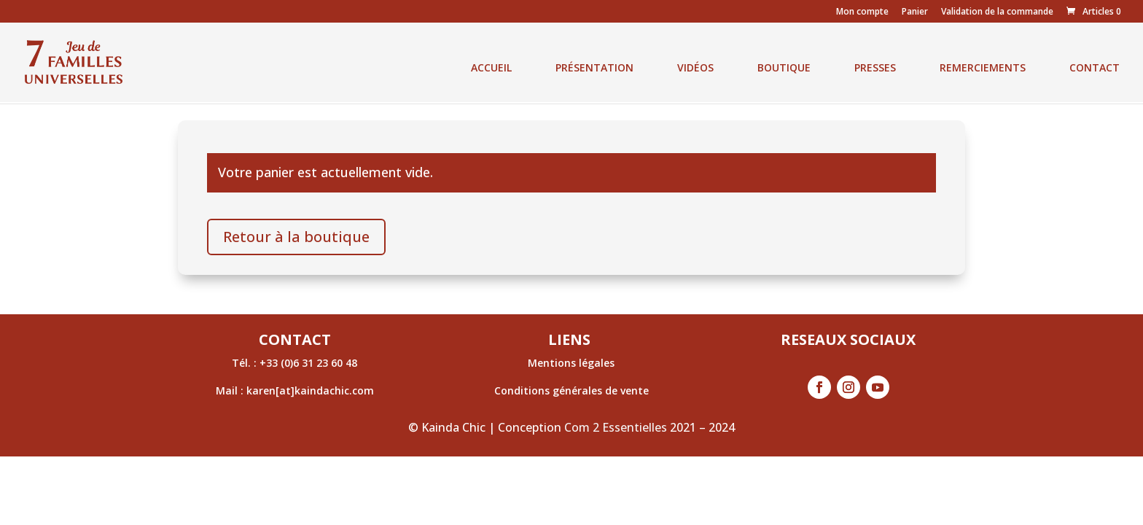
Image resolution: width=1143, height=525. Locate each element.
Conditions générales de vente (571, 390)
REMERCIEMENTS (983, 68)
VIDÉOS (695, 68)
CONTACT (1094, 68)
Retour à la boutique (296, 236)
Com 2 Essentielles (615, 427)
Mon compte (862, 12)
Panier (915, 12)
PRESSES (875, 68)
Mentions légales (571, 363)
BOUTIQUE (784, 68)
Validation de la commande (997, 12)
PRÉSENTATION (594, 68)
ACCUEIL (491, 68)
